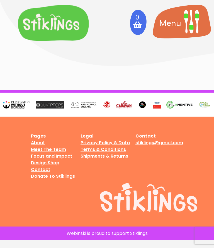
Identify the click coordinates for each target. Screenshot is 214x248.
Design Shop (45, 163)
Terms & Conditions (103, 149)
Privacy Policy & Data (105, 142)
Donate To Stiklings (53, 176)
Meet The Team (48, 149)
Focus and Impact (51, 156)
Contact (40, 169)
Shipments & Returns (104, 156)
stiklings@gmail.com (159, 142)
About (38, 142)
